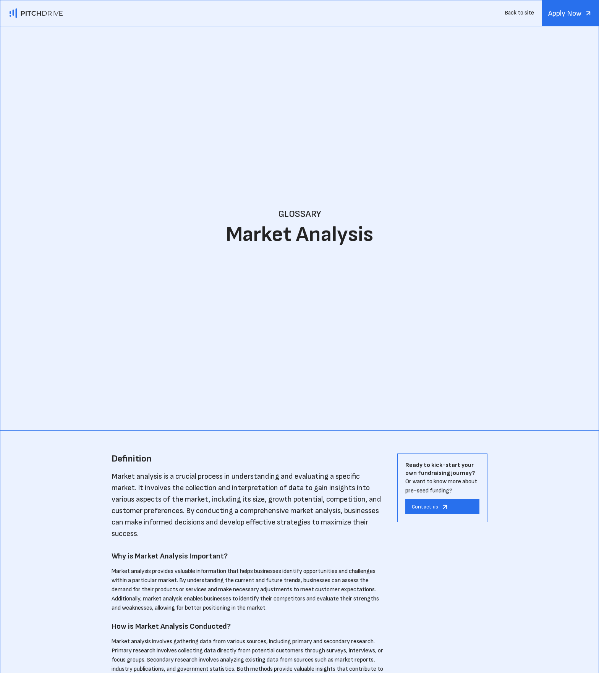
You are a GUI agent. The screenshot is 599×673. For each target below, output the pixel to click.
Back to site (519, 12)
